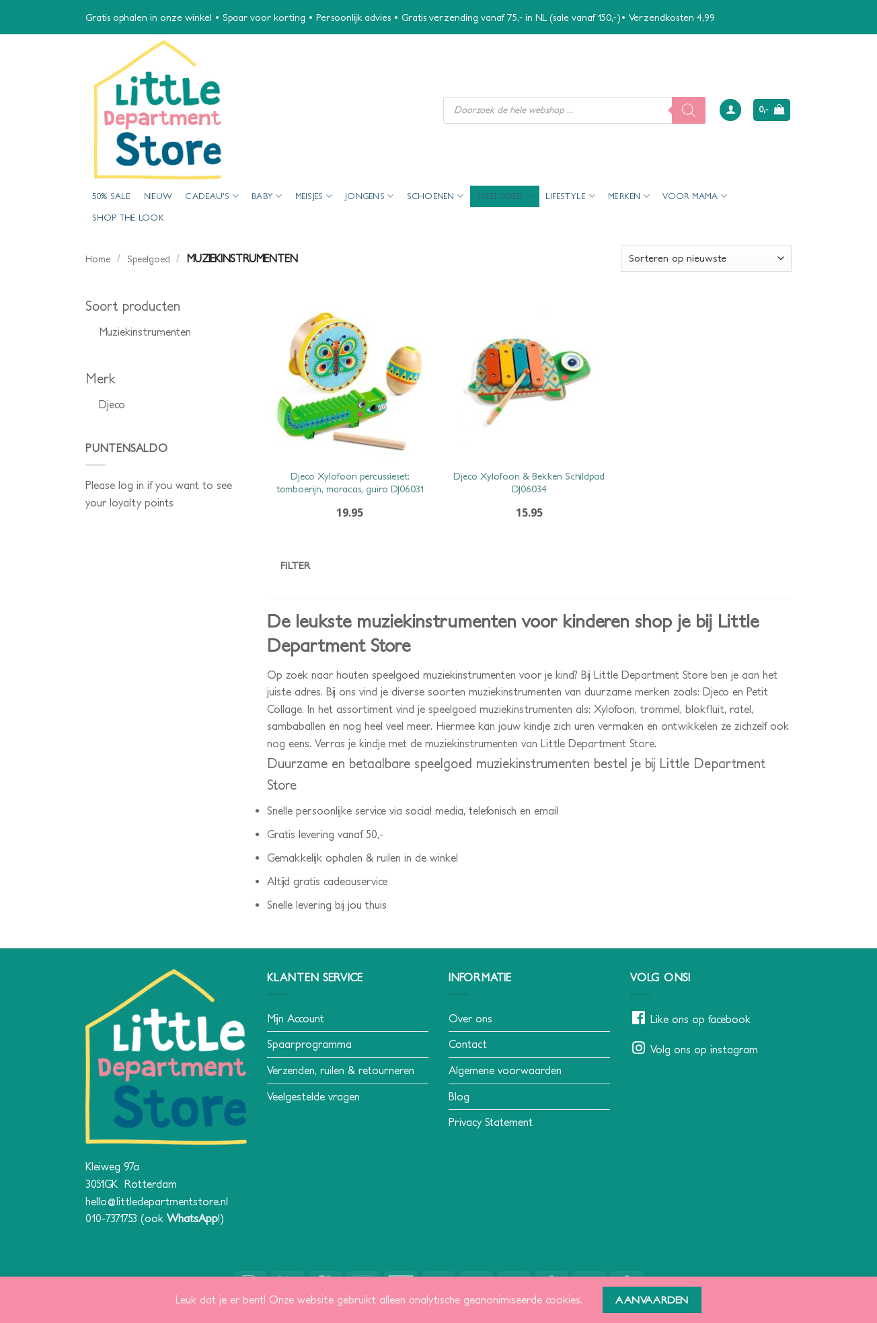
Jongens (369, 196)
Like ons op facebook (700, 1019)
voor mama (694, 196)
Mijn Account (295, 1018)
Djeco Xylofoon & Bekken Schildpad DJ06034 (529, 482)
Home (97, 259)
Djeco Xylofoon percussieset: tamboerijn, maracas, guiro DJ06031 (350, 482)
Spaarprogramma (309, 1044)
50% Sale (111, 196)
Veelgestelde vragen (313, 1096)
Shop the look (128, 218)
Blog (459, 1096)
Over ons (470, 1018)
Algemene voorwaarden (505, 1070)
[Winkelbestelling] (706, 258)
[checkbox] (166, 332)
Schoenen (435, 196)
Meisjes (313, 196)
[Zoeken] (689, 110)
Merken (629, 196)
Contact (468, 1044)
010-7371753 (111, 1218)
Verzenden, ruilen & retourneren (340, 1070)
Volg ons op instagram (704, 1049)
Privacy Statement (491, 1122)
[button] (730, 110)
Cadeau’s (212, 196)
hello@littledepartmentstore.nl (156, 1201)
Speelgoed (504, 196)
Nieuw (158, 196)
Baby (267, 196)
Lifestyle (570, 196)
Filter (295, 565)
